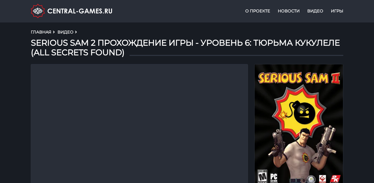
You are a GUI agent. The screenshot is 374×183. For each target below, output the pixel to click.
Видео (315, 11)
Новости (289, 11)
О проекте (257, 11)
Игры (337, 11)
